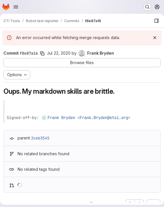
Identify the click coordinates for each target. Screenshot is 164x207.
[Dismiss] (154, 37)
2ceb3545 (40, 138)
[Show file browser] (156, 20)
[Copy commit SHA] (42, 53)
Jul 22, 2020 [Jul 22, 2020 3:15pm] (58, 53)
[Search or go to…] (147, 6)
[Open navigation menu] (15, 7)
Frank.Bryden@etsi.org (104, 117)
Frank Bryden (61, 117)
